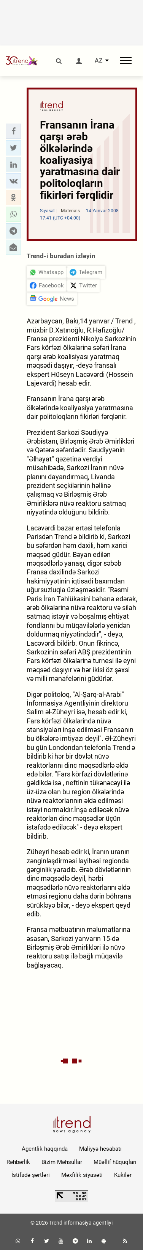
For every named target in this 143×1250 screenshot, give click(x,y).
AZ (99, 61)
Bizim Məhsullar (61, 1162)
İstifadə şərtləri (30, 1175)
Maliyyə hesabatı (100, 1148)
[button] (13, 131)
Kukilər (123, 1175)
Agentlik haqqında (45, 1148)
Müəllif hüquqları (115, 1162)
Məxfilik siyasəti (82, 1175)
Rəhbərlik (18, 1162)
